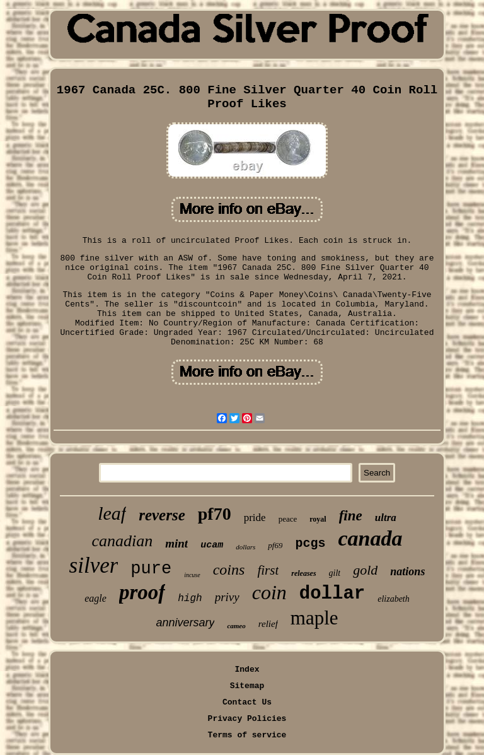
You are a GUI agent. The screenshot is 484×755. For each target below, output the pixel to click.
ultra (385, 518)
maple (314, 618)
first (268, 570)
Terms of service (247, 735)
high (190, 598)
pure (150, 568)
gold (365, 570)
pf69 (275, 545)
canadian (122, 541)
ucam (211, 545)
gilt (335, 573)
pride (255, 518)
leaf (112, 513)
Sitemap (247, 686)
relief (268, 624)
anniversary (185, 622)
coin (269, 592)
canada (370, 538)
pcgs (310, 543)
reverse (162, 515)
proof (142, 592)
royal (317, 519)
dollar (332, 593)
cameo (236, 625)
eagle (95, 598)
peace (288, 519)
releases (303, 573)
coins (229, 569)
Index (246, 669)
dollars (245, 547)
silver (93, 565)
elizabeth (393, 599)
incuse (192, 574)
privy (227, 597)
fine (350, 516)
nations (407, 571)
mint (176, 543)
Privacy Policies (247, 718)
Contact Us (247, 702)
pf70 (214, 514)
